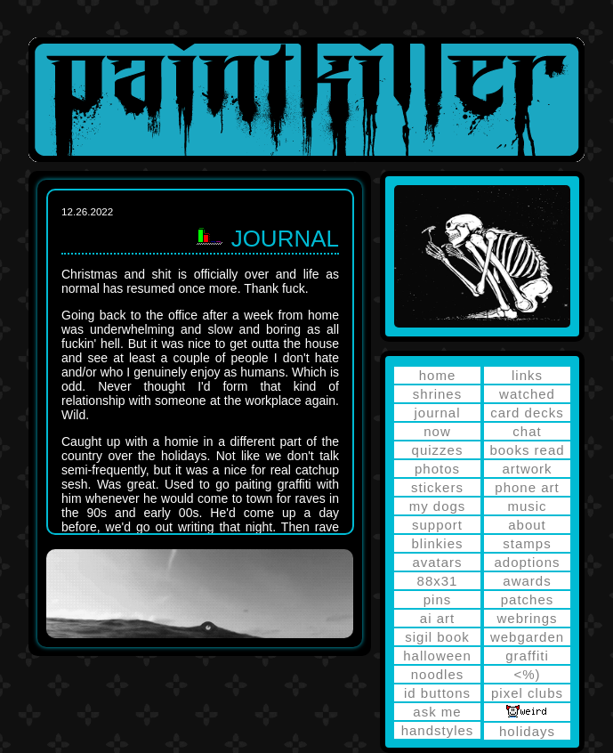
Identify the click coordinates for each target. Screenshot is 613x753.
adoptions (527, 562)
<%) (526, 674)
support (437, 524)
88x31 (437, 580)
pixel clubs (527, 692)
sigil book (437, 636)
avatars (437, 562)
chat (526, 431)
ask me (437, 711)
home (437, 375)
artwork (527, 468)
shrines (437, 393)
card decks (527, 412)
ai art (437, 618)
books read (526, 449)
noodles (437, 674)
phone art (527, 487)
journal (437, 412)
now (437, 431)
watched (527, 393)
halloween (437, 655)
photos (437, 468)
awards (527, 580)
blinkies (437, 543)
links (527, 375)
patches (527, 599)
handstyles (437, 730)
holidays (527, 731)
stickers (437, 487)
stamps (527, 543)
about (527, 524)
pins (437, 599)
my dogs (437, 506)
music (526, 506)
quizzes (438, 449)
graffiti (527, 655)
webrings (526, 618)
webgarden (527, 636)
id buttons (437, 692)
